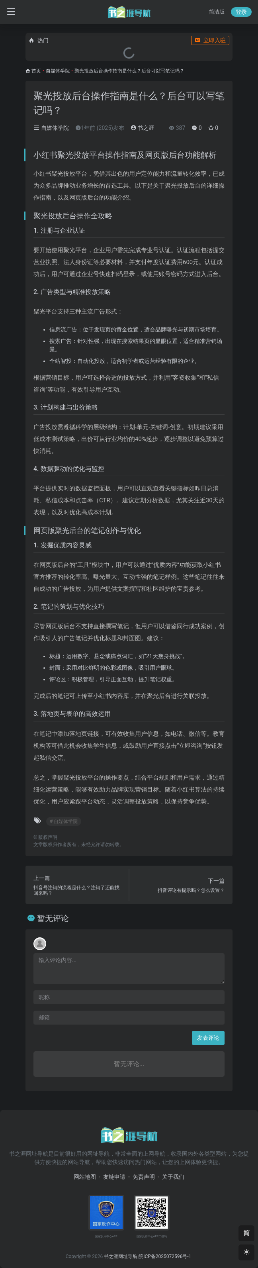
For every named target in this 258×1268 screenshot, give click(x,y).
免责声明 (144, 1177)
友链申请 (114, 1177)
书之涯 (142, 128)
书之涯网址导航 (120, 1256)
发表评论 (208, 1038)
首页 (36, 71)
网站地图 (85, 1177)
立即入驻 (210, 40)
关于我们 (173, 1177)
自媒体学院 (58, 71)
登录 (241, 12)
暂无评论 (53, 918)
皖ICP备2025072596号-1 (165, 1256)
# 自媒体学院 (64, 821)
